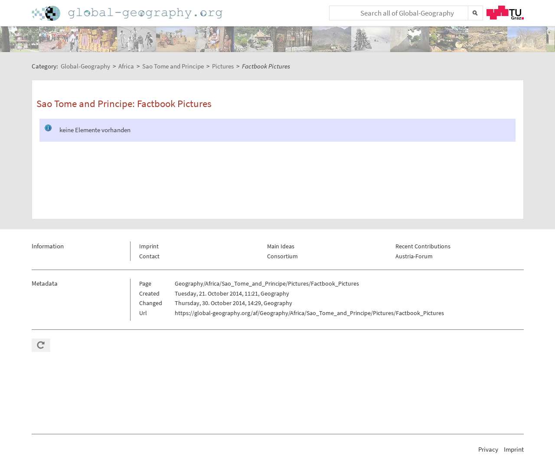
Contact (149, 256)
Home (128, 13)
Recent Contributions (423, 246)
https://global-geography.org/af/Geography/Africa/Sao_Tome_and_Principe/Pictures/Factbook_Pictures (309, 313)
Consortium (282, 256)
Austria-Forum (414, 256)
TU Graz (505, 13)
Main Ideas (280, 246)
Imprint (149, 246)
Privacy (488, 449)
